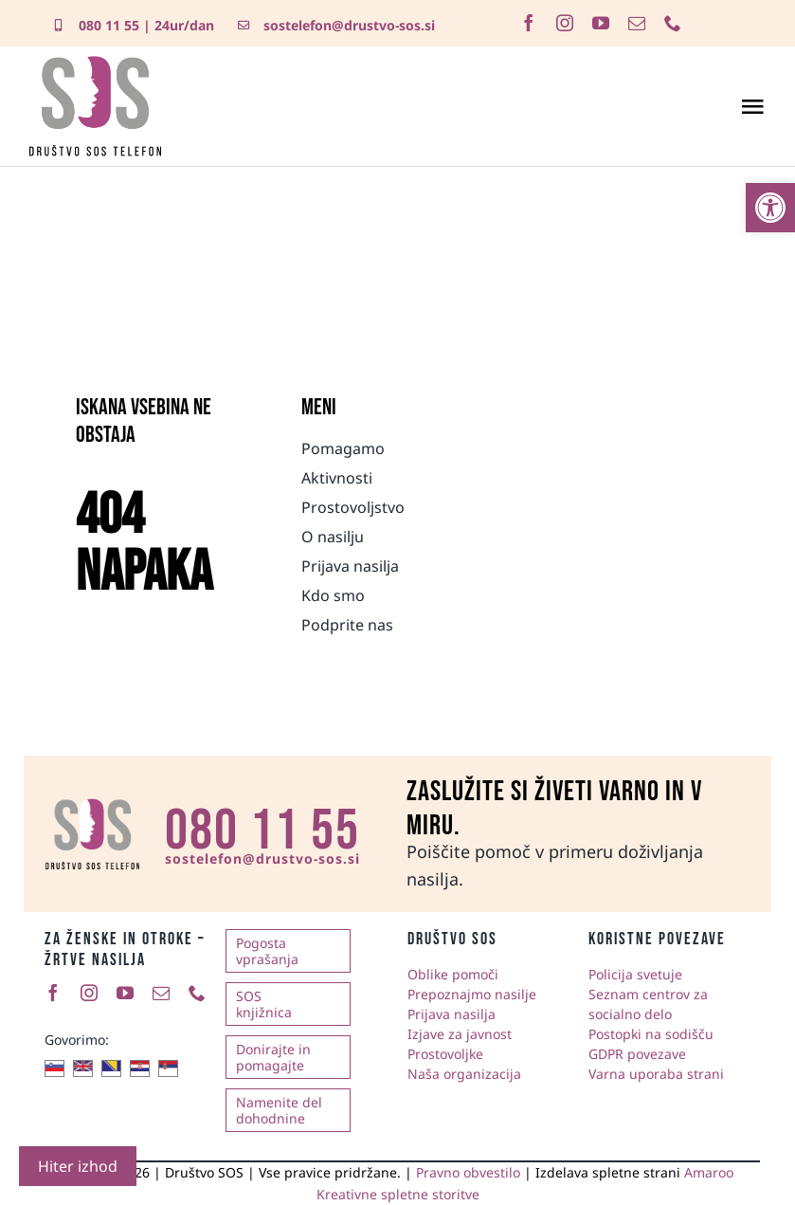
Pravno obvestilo (468, 1172)
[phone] (672, 22)
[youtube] (600, 22)
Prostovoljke (445, 1054)
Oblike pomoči (452, 974)
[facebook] (528, 22)
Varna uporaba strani (656, 1074)
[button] (770, 207)
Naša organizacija (464, 1074)
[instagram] (564, 22)
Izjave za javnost (459, 1034)
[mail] (636, 22)
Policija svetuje (635, 974)
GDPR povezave (637, 1054)
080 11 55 (109, 25)
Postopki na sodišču (651, 1034)
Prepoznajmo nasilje (471, 994)
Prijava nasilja (451, 1014)
